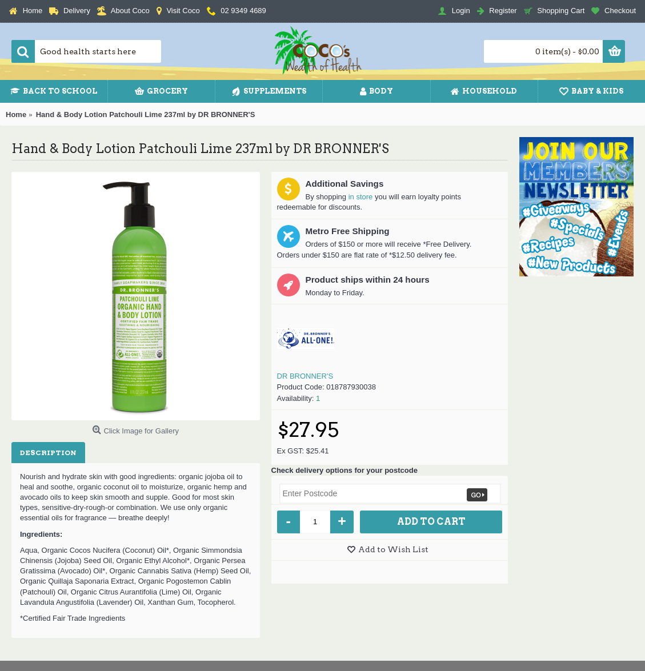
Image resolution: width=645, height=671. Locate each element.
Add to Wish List (393, 549)
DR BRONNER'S (305, 376)
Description (48, 452)
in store (360, 196)
